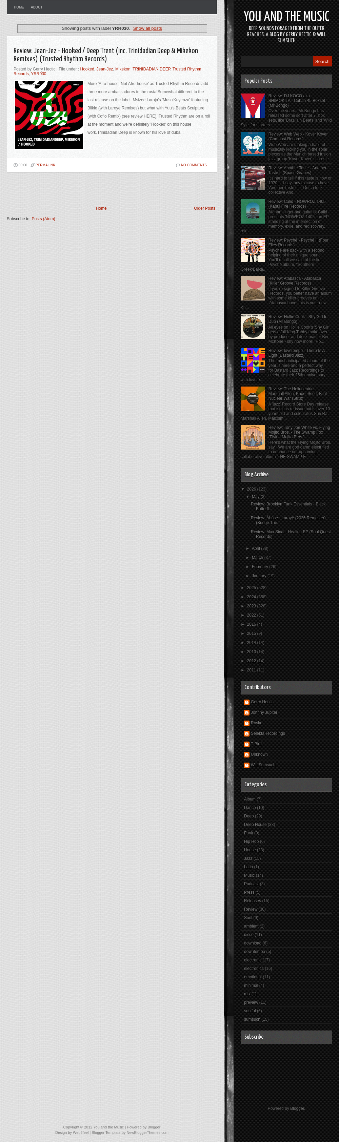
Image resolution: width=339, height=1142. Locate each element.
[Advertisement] (86, 189)
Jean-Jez (105, 69)
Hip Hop (251, 841)
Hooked (87, 69)
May (256, 496)
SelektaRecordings (268, 733)
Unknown (259, 754)
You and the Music (287, 17)
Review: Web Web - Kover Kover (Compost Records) (298, 136)
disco (249, 934)
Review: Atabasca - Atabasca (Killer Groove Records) (294, 281)
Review (250, 909)
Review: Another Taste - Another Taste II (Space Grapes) (297, 170)
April (256, 548)
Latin (248, 867)
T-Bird (256, 744)
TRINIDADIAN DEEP (151, 69)
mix (247, 994)
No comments (194, 165)
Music (249, 875)
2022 (252, 615)
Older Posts (204, 208)
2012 (252, 661)
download (252, 943)
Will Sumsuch (263, 765)
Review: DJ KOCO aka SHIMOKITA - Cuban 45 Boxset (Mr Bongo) (296, 101)
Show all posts (147, 28)
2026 (252, 489)
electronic (252, 960)
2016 (252, 624)
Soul (248, 917)
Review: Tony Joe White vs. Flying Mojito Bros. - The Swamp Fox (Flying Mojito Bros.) (299, 432)
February (260, 566)
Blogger (297, 1108)
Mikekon (123, 69)
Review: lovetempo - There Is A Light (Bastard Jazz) (296, 353)
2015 (252, 633)
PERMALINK (45, 165)
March (258, 557)
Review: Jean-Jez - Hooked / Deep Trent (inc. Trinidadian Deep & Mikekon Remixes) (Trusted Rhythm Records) (106, 55)
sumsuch (252, 1019)
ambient (251, 926)
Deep (249, 816)
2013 (252, 651)
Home (19, 7)
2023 (252, 606)
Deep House (255, 824)
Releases (252, 900)
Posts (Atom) (43, 218)
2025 (252, 587)
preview (251, 1002)
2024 (252, 597)
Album (250, 799)
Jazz (248, 858)
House (250, 850)
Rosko (256, 723)
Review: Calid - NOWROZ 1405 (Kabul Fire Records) (297, 204)
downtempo (254, 951)
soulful (250, 1011)
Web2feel (80, 1132)
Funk (248, 833)
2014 (252, 642)
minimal (251, 985)
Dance (250, 807)
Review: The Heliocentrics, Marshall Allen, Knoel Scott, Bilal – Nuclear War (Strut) (299, 394)
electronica (254, 968)
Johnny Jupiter (264, 712)
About (36, 7)
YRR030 (38, 73)
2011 (252, 670)
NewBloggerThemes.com (147, 1132)
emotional (253, 977)
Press (249, 892)
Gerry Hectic (262, 702)
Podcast (251, 883)
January (259, 576)
